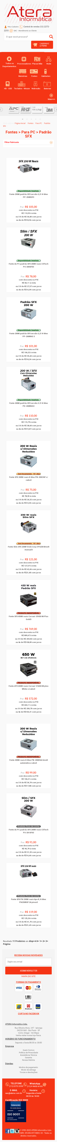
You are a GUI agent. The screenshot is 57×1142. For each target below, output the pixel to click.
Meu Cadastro (13, 27)
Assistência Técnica (28, 1055)
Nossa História (28, 1060)
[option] (14, 110)
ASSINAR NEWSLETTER (28, 970)
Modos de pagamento (28, 1067)
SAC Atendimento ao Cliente (25, 30)
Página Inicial (20, 123)
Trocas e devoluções (28, 1072)
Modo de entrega (28, 1070)
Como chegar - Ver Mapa (28, 1033)
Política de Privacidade (28, 1052)
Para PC (39, 123)
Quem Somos (28, 1050)
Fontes (30, 123)
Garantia (28, 1057)
